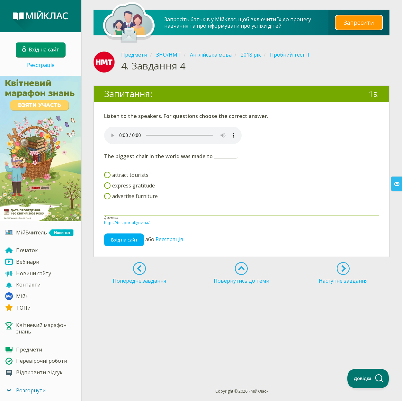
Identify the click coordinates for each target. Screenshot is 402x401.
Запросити (359, 22)
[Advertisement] (241, 306)
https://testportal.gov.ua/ (126, 222)
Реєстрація (40, 65)
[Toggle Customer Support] (368, 378)
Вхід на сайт (124, 240)
